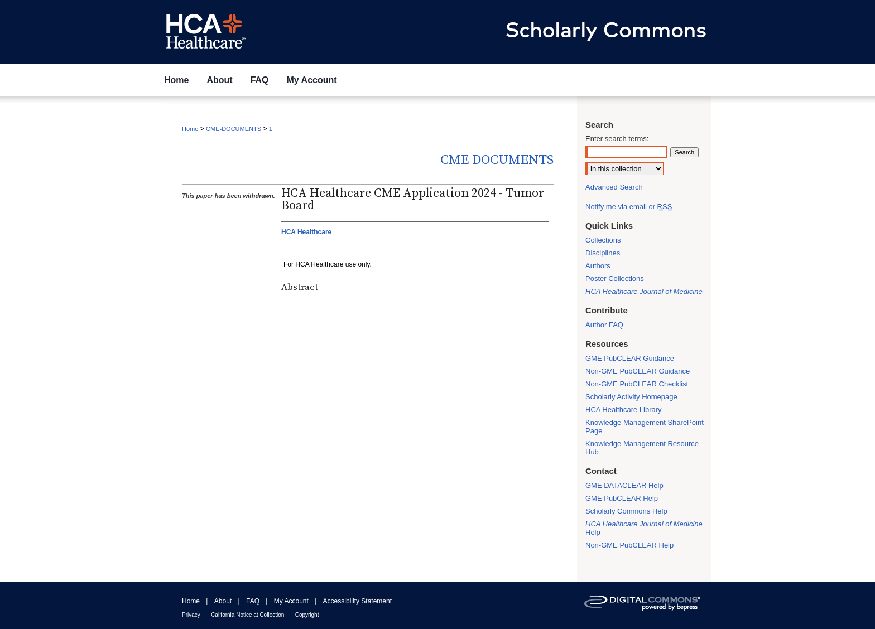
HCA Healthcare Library (623, 409)
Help (644, 528)
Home (190, 128)
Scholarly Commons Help (626, 511)
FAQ (252, 601)
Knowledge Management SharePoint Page (644, 426)
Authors (597, 266)
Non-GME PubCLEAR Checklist (636, 384)
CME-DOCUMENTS (233, 128)
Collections (603, 240)
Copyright (307, 615)
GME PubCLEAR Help (621, 498)
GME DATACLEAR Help (624, 485)
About (223, 601)
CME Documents (497, 160)
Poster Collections (614, 278)
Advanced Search (614, 187)
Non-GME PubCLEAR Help (629, 545)
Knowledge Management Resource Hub (642, 447)
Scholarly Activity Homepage (631, 397)
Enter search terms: (616, 138)
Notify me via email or (628, 206)
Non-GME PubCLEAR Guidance (637, 371)
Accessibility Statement (357, 601)
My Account (291, 601)
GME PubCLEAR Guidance (629, 358)
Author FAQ (604, 325)
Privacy (191, 615)
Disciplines (602, 253)
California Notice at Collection (247, 615)
